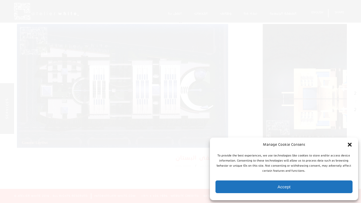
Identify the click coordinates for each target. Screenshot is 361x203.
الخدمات (201, 13)
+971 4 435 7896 (154, 196)
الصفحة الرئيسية (283, 13)
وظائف (226, 13)
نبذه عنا (250, 13)
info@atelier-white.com (115, 196)
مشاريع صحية (197, 174)
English (317, 12)
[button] (350, 144)
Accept (284, 186)
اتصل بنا (175, 13)
